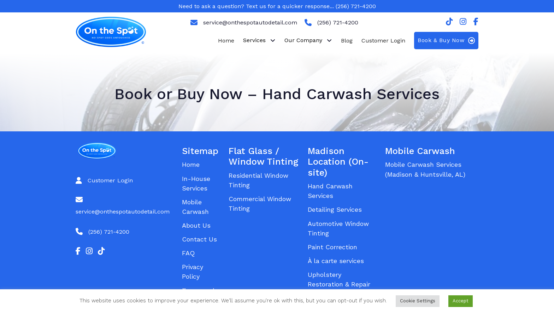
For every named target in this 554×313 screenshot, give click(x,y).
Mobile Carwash (195, 206)
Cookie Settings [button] (417, 300)
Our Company (303, 40)
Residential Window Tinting (258, 180)
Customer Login (383, 40)
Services (254, 40)
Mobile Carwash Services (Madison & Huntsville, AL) (425, 169)
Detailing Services (335, 209)
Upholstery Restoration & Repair (339, 279)
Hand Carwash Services (330, 190)
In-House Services (196, 183)
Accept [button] (460, 300)
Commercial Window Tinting (260, 203)
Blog (347, 40)
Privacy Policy (192, 271)
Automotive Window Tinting (338, 228)
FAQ (188, 253)
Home (226, 40)
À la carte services (336, 260)
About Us (196, 225)
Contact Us (199, 239)
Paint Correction (332, 247)
